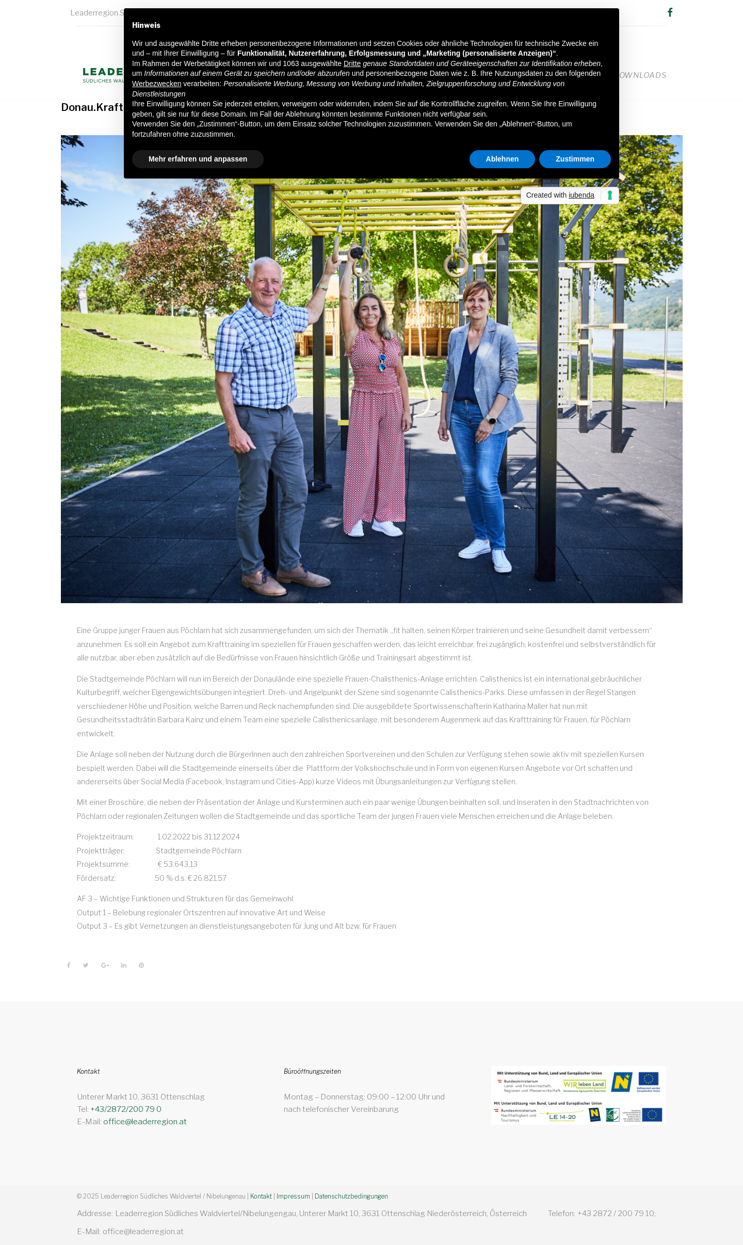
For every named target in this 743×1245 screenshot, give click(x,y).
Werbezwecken (156, 83)
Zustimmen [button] (575, 159)
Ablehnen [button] (502, 159)
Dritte (352, 63)
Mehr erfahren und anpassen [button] (198, 159)
